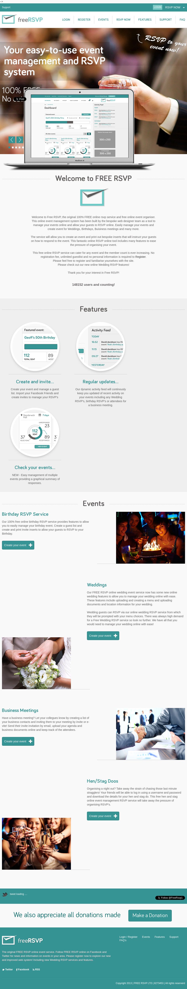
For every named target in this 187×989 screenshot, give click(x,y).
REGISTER (84, 19)
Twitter (7, 969)
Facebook (22, 969)
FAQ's (122, 940)
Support (6, 7)
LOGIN (157, 7)
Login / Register (128, 936)
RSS (36, 969)
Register (140, 256)
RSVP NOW (175, 7)
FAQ (182, 19)
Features (160, 936)
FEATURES (145, 19)
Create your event (15, 545)
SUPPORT (165, 19)
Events (146, 936)
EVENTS (103, 19)
